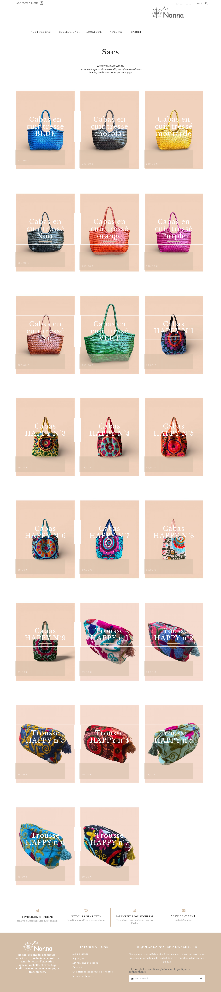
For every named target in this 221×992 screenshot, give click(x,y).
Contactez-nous (27, 3)
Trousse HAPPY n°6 (45, 839)
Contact (77, 967)
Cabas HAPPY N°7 (109, 532)
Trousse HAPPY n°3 (45, 736)
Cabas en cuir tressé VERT (109, 331)
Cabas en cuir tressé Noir (45, 229)
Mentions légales (83, 976)
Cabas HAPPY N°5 (173, 429)
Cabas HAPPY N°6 (45, 532)
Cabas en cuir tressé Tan (45, 331)
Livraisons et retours (86, 963)
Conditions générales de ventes (92, 972)
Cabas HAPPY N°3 (45, 429)
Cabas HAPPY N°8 (173, 532)
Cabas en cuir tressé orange (109, 229)
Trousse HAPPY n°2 (174, 634)
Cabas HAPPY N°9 (45, 634)
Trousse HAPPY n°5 (173, 736)
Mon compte (80, 954)
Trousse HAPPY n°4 (109, 736)
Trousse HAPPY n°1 (109, 634)
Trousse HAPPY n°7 (109, 839)
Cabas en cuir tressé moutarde (174, 126)
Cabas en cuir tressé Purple (174, 229)
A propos (78, 958)
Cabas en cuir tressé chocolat (109, 126)
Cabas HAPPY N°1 (174, 327)
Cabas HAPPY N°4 (109, 429)
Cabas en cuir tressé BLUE (45, 126)
